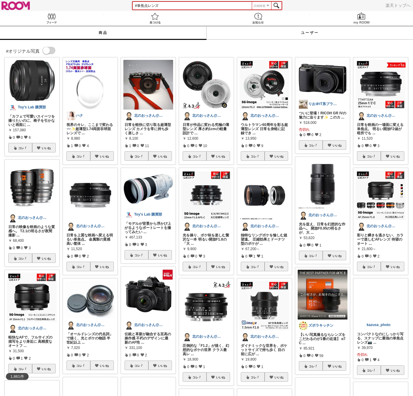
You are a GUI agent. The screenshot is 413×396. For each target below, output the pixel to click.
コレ (22, 147)
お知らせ (258, 18)
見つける (155, 18)
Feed (51, 18)
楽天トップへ (398, 5)
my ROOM (361, 18)
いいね (46, 147)
